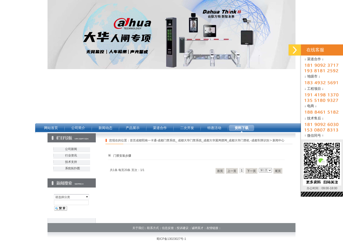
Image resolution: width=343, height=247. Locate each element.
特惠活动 (214, 128)
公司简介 (78, 128)
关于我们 (138, 228)
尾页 (278, 171)
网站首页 (51, 128)
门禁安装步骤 (122, 155)
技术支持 (71, 162)
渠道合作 (160, 128)
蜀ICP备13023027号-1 (171, 239)
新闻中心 (278, 140)
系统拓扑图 (72, 168)
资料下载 (241, 128)
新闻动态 (105, 128)
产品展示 (133, 128)
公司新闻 (71, 149)
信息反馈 (168, 228)
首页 (220, 171)
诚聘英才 (197, 228)
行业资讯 (71, 155)
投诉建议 (183, 228)
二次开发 (187, 128)
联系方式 (153, 228)
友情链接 (212, 228)
